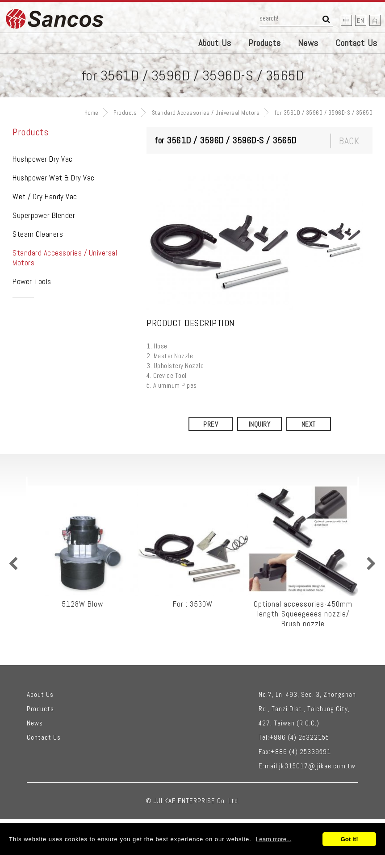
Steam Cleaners (38, 234)
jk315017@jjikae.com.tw (317, 766)
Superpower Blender (44, 215)
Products (264, 43)
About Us (214, 43)
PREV (210, 424)
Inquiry (260, 424)
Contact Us (356, 43)
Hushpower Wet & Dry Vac (54, 178)
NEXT (308, 424)
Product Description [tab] (190, 323)
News (308, 43)
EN (360, 21)
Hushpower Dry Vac (43, 159)
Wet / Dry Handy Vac (45, 196)
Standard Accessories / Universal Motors (206, 113)
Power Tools (32, 281)
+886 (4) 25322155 (299, 737)
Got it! (349, 839)
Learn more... (273, 839)
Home (91, 113)
